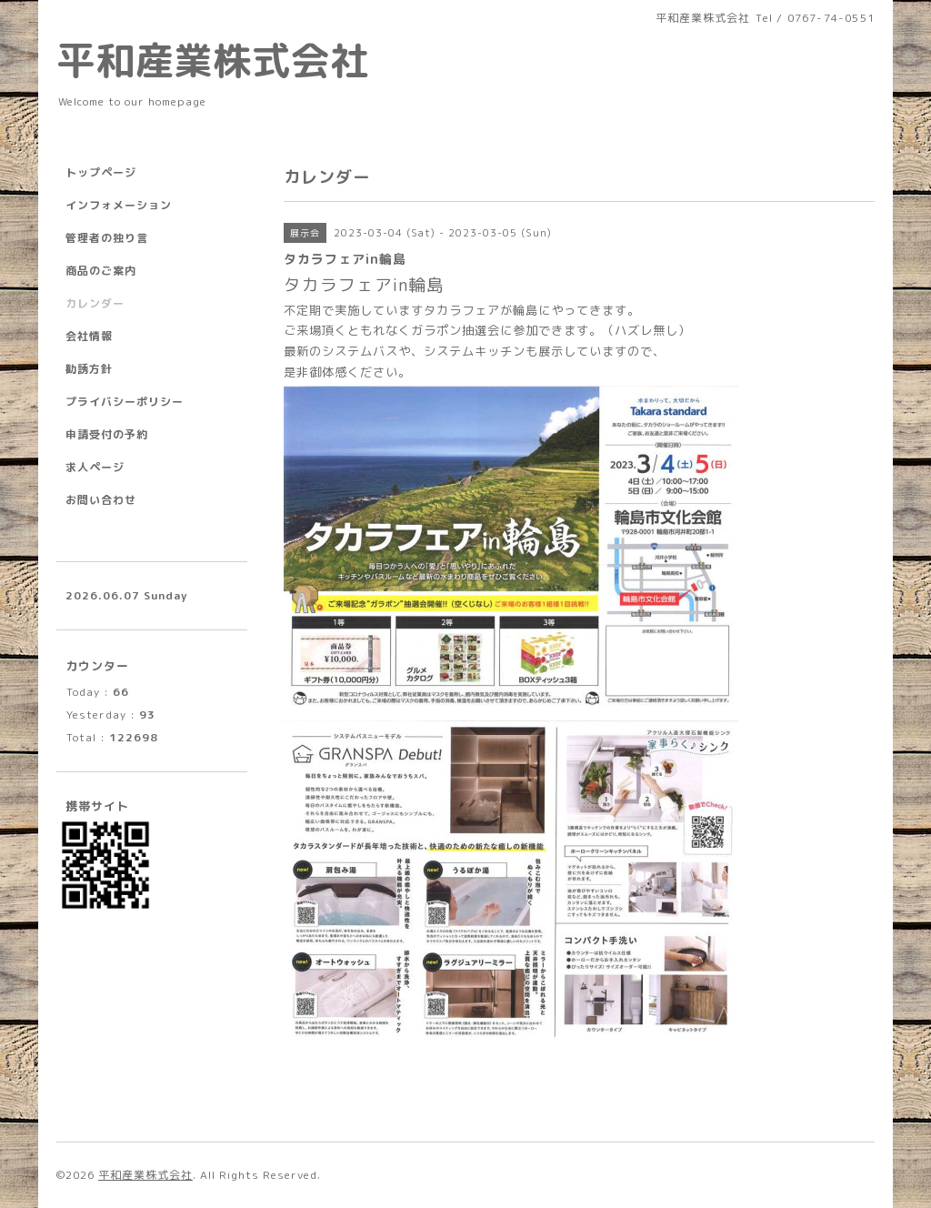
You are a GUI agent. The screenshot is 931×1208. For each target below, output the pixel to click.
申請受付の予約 (106, 434)
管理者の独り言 (106, 238)
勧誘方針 (89, 369)
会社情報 (89, 336)
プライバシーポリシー (124, 401)
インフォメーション (118, 205)
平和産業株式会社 (212, 60)
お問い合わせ (100, 500)
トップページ (100, 172)
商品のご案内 (100, 270)
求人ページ (95, 467)
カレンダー (95, 303)
